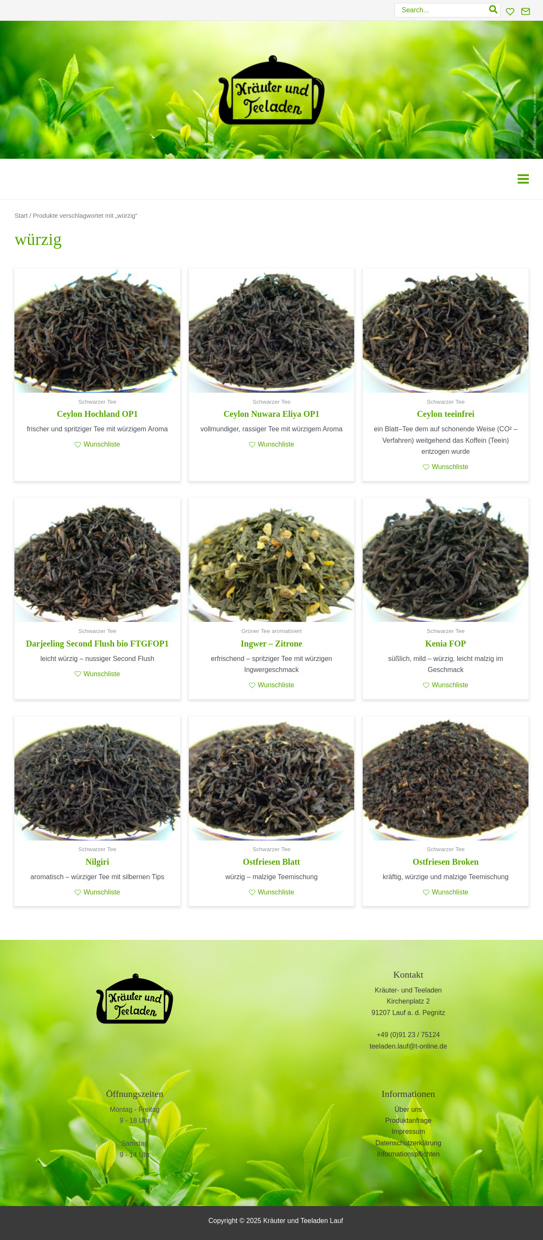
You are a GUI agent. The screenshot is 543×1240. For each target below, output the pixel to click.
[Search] (493, 10)
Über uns (408, 1109)
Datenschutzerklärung (408, 1143)
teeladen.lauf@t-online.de (408, 1046)
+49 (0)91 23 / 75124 (408, 1034)
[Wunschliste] (510, 11)
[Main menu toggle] (523, 179)
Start (21, 215)
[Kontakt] (525, 11)
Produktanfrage (408, 1120)
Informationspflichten (408, 1154)
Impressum (408, 1131)
